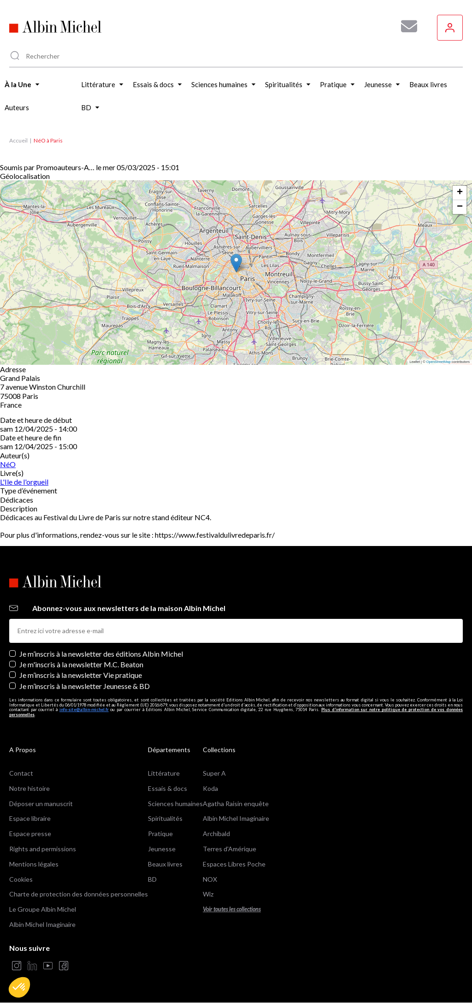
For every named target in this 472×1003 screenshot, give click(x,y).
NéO (8, 464)
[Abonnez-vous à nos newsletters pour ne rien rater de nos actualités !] (405, 26)
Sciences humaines (175, 803)
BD (152, 879)
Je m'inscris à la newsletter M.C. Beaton (81, 664)
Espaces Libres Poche (234, 864)
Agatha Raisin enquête (236, 803)
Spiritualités (165, 818)
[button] (19, 987)
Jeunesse (162, 849)
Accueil (18, 140)
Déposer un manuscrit (41, 803)
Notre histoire (29, 788)
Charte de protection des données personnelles (78, 894)
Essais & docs (167, 788)
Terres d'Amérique (229, 849)
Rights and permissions (42, 849)
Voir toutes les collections (232, 909)
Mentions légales (34, 864)
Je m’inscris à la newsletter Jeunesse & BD (84, 686)
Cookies (21, 879)
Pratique (160, 833)
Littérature (164, 773)
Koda (210, 788)
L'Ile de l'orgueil (24, 481)
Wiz (208, 894)
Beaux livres (165, 864)
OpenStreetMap (438, 362)
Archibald (216, 833)
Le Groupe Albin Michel (42, 909)
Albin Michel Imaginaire (42, 924)
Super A (214, 773)
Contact (21, 773)
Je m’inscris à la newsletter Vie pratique (80, 675)
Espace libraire (30, 818)
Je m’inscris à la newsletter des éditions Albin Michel (101, 653)
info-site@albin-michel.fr (84, 709)
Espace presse (30, 833)
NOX (210, 879)
